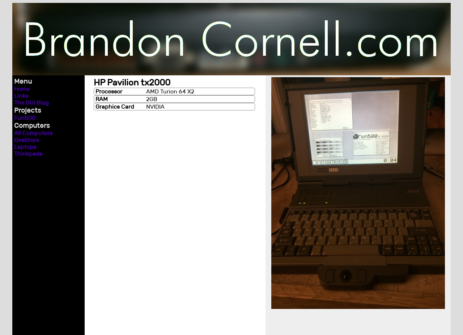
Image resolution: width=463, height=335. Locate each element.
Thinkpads (28, 153)
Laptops (25, 146)
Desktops (26, 140)
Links (21, 95)
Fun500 (24, 117)
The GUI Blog (31, 102)
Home (22, 88)
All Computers (33, 133)
